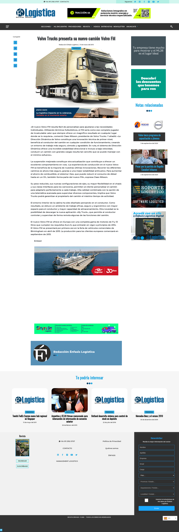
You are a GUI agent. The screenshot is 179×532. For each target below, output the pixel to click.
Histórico (29, 412)
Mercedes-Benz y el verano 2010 (149, 416)
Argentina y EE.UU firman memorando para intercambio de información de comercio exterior (69, 418)
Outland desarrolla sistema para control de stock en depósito (109, 417)
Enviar (156, 508)
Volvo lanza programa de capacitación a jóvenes (149, 136)
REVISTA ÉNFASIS (74, 517)
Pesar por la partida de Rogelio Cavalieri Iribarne (149, 168)
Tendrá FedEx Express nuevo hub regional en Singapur (30, 417)
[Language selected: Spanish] (170, 518)
